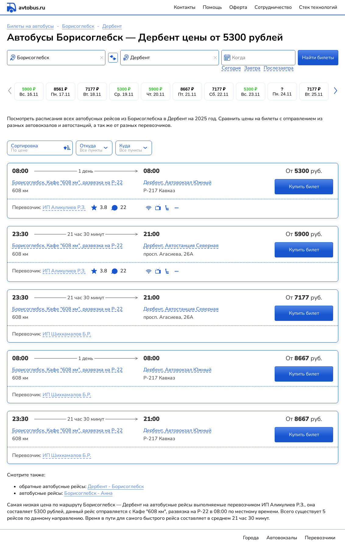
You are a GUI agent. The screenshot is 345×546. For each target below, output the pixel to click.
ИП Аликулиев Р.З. (64, 207)
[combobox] (56, 57)
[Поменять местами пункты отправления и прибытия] (113, 58)
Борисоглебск (78, 26)
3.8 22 (108, 208)
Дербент (112, 26)
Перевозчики (320, 537)
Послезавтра (279, 68)
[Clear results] (101, 57)
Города (251, 537)
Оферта (238, 7)
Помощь (212, 7)
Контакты (184, 7)
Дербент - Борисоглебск (116, 486)
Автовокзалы (281, 537)
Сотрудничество (273, 7)
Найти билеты (318, 57)
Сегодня (231, 68)
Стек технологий (318, 7)
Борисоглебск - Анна (88, 493)
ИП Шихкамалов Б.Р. (67, 334)
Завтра (252, 68)
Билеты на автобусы (30, 26)
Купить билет (304, 186)
